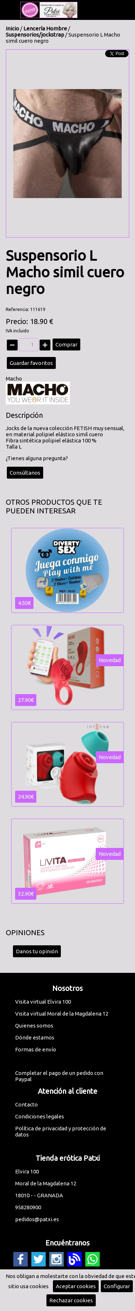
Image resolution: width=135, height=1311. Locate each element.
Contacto (26, 1104)
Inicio (12, 28)
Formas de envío (35, 1049)
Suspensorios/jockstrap (35, 34)
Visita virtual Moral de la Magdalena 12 (61, 1013)
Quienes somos (34, 1025)
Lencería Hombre (45, 28)
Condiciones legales (39, 1116)
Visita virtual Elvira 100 (43, 1002)
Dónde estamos (34, 1037)
